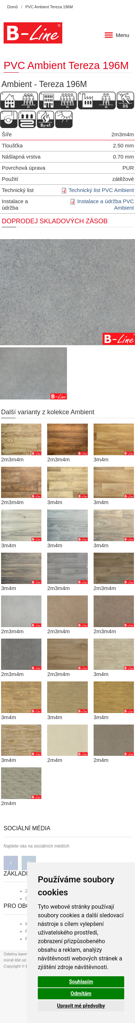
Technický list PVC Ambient (101, 190)
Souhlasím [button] (81, 982)
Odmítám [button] (81, 993)
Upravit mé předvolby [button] (81, 1006)
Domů (12, 7)
